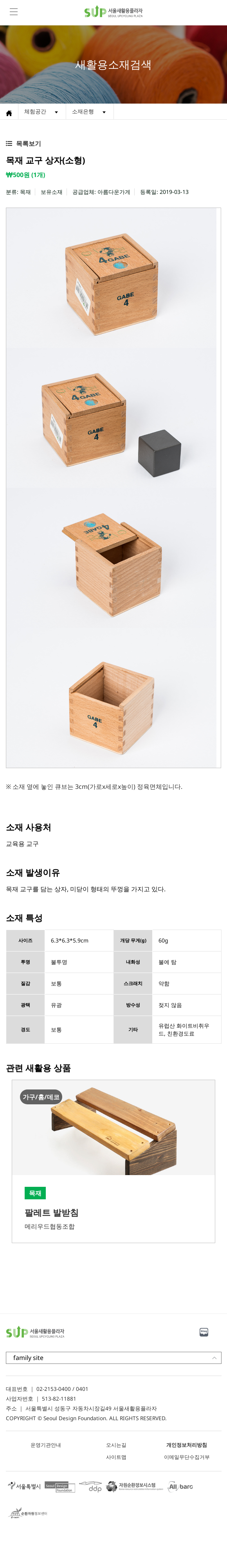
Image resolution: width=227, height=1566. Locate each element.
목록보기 (28, 143)
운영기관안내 (46, 1444)
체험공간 (35, 111)
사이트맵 (116, 1456)
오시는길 (116, 1444)
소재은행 (83, 111)
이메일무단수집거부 (187, 1456)
